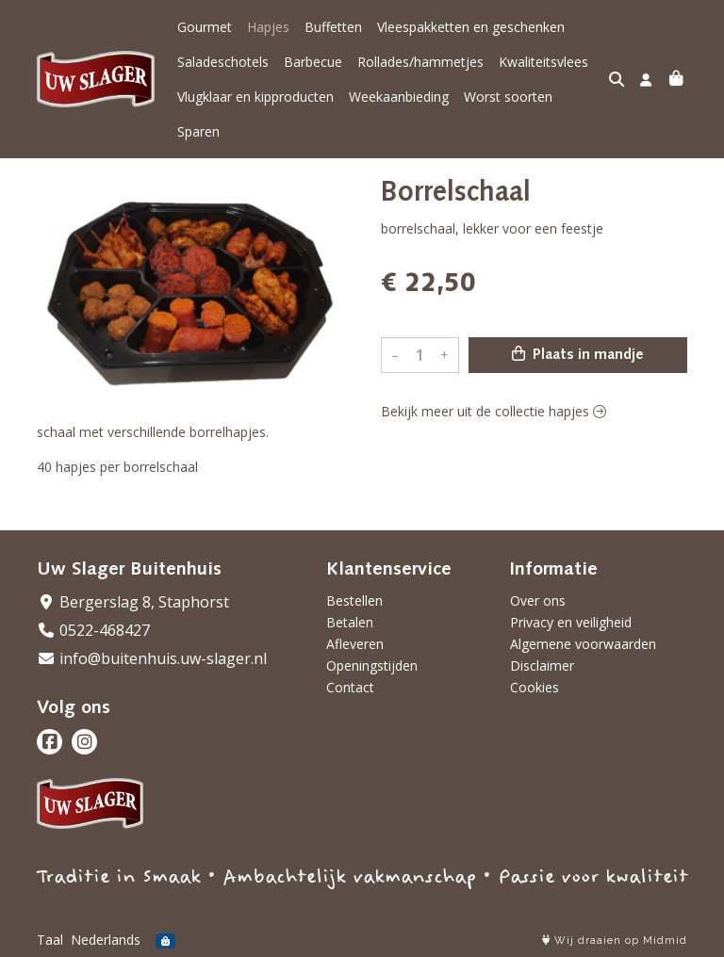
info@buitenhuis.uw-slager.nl (152, 658)
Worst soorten (508, 96)
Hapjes (268, 27)
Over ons (538, 600)
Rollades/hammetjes (420, 62)
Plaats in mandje (578, 354)
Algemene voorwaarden (583, 644)
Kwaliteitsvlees (543, 62)
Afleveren (355, 644)
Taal (50, 940)
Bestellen (354, 600)
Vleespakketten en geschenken (471, 27)
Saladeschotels (223, 62)
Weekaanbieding (399, 96)
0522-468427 (93, 630)
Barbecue (313, 62)
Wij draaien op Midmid (614, 940)
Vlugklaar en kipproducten (255, 96)
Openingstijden (372, 665)
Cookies (534, 687)
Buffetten (333, 27)
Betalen (349, 622)
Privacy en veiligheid (571, 622)
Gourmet (204, 27)
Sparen (198, 131)
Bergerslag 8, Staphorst (133, 602)
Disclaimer (542, 665)
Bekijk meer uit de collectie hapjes (493, 411)
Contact (350, 687)
